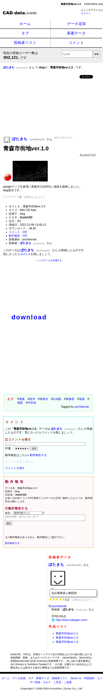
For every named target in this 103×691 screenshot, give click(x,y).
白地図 (57, 399)
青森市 (44, 399)
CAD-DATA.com (93, 4)
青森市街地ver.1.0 (67, 638)
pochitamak (82, 406)
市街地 (32, 402)
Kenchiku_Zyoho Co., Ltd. (66, 689)
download (29, 317)
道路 (82, 399)
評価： (17, 448)
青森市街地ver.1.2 (67, 634)
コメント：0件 (18, 232)
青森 (22, 399)
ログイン (86, 13)
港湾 (32, 399)
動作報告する (38, 455)
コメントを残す (15, 468)
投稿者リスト (25, 43)
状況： (24, 512)
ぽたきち (66, 566)
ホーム (25, 24)
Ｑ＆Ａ (47, 683)
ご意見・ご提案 (62, 683)
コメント (76, 43)
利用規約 (89, 679)
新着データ (76, 33)
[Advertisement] (49, 107)
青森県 (70, 399)
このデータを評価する (50, 260)
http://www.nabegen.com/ (71, 621)
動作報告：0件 (18, 235)
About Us (75, 679)
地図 (20, 402)
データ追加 (76, 24)
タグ (25, 33)
